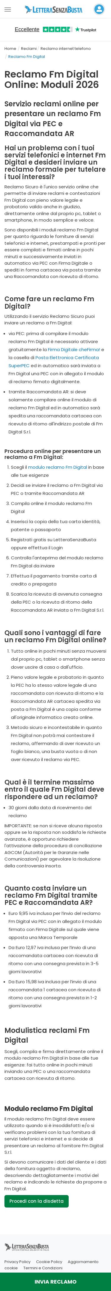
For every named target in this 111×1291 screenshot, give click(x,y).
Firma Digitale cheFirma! (74, 349)
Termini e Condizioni (42, 1268)
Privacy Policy (17, 1262)
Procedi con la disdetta (36, 1201)
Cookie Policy (49, 1262)
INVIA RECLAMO (56, 1281)
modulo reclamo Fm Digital (57, 467)
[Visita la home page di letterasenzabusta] (56, 9)
